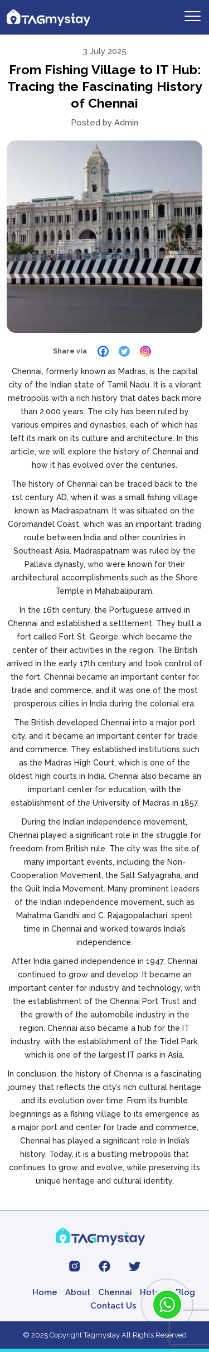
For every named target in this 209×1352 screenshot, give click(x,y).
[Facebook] (103, 351)
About (77, 1292)
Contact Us (113, 1306)
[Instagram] (145, 351)
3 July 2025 (105, 51)
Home (44, 1292)
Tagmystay (102, 1335)
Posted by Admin (104, 123)
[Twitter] (124, 351)
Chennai (115, 1292)
